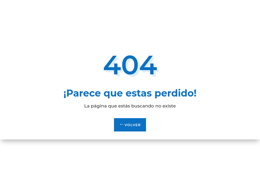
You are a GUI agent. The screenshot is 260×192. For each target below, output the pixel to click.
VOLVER (133, 125)
